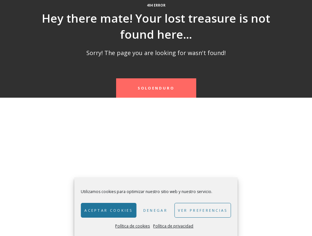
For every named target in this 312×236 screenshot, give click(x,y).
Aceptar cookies (108, 210)
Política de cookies (132, 226)
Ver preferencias (203, 210)
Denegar (155, 210)
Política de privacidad (173, 226)
